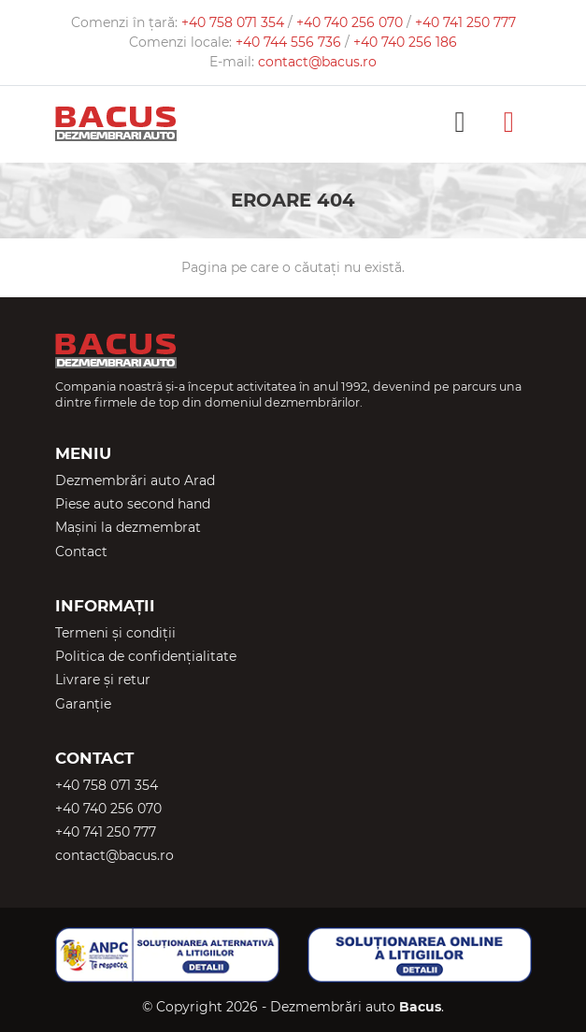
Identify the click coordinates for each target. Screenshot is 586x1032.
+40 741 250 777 (465, 22)
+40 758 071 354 (234, 22)
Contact (81, 551)
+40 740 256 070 (351, 22)
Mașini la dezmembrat (128, 527)
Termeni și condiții (115, 632)
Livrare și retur (102, 679)
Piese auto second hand (132, 503)
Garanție (83, 703)
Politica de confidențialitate (145, 656)
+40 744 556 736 (290, 42)
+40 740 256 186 (405, 42)
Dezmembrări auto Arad (135, 480)
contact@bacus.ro (317, 61)
